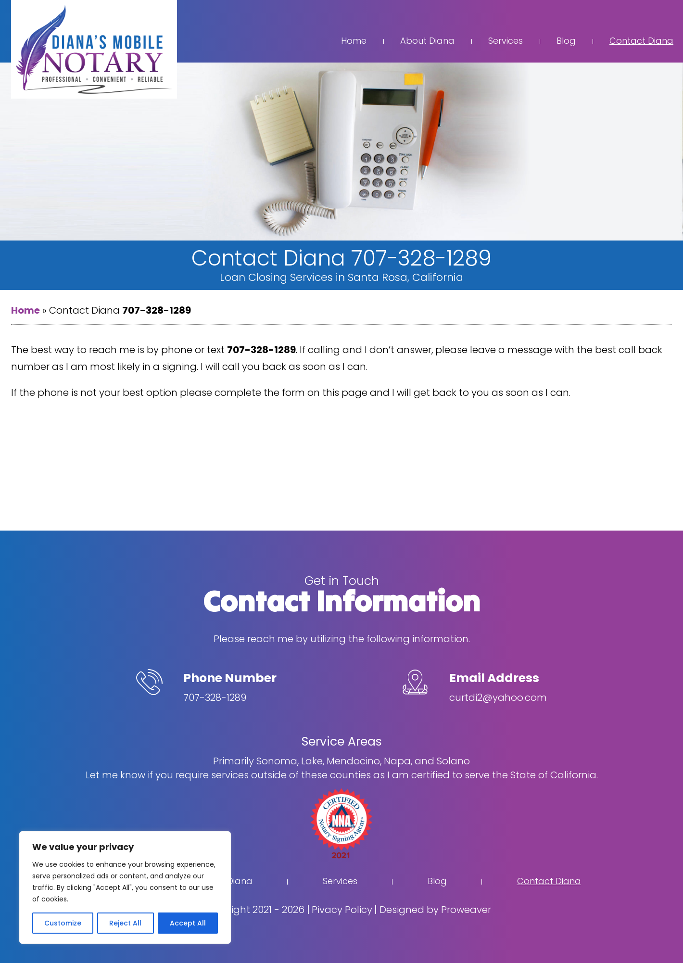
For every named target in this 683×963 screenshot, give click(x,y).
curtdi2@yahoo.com (498, 697)
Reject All (125, 923)
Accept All (188, 923)
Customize (62, 923)
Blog (566, 41)
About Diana (427, 41)
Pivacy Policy (342, 909)
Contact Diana (641, 41)
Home (354, 41)
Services (505, 41)
